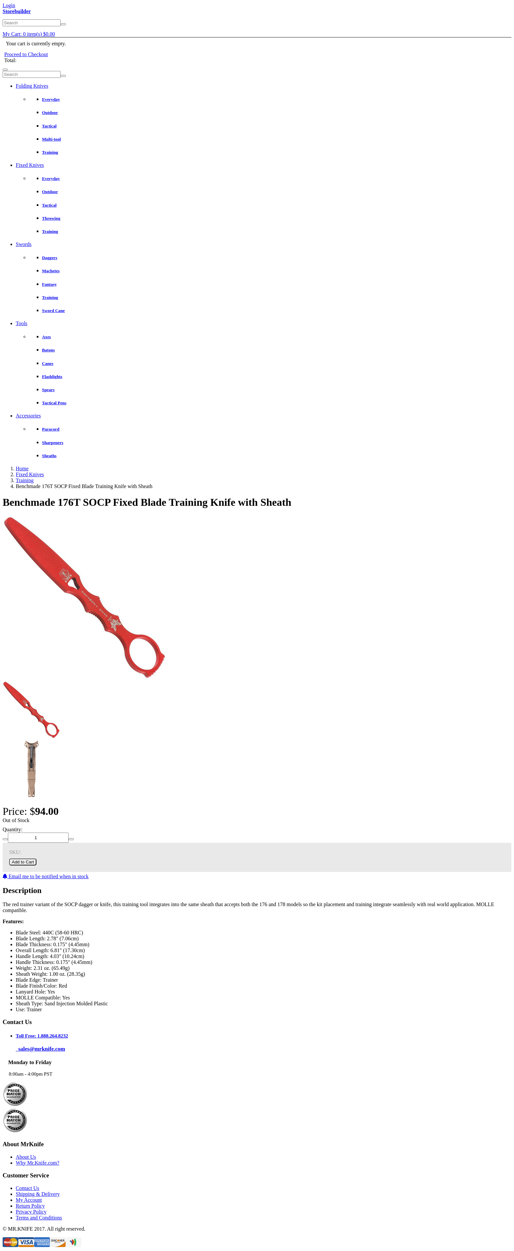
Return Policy (30, 1206)
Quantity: (12, 829)
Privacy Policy (31, 1212)
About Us (26, 1157)
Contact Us (27, 1188)
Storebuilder (17, 11)
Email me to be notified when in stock (46, 876)
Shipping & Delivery (38, 1194)
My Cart (29, 34)
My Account (29, 1200)
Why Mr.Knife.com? (37, 1163)
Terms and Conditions (39, 1217)
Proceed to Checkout (26, 54)
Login (9, 5)
